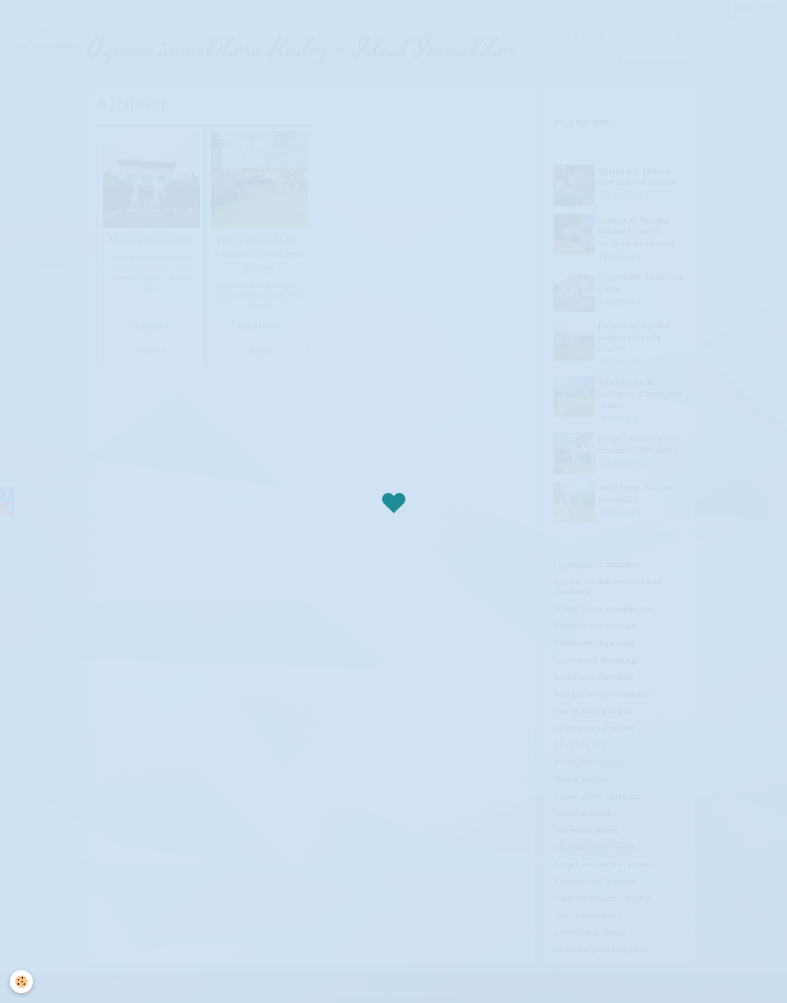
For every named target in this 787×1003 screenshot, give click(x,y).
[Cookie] (22, 981)
